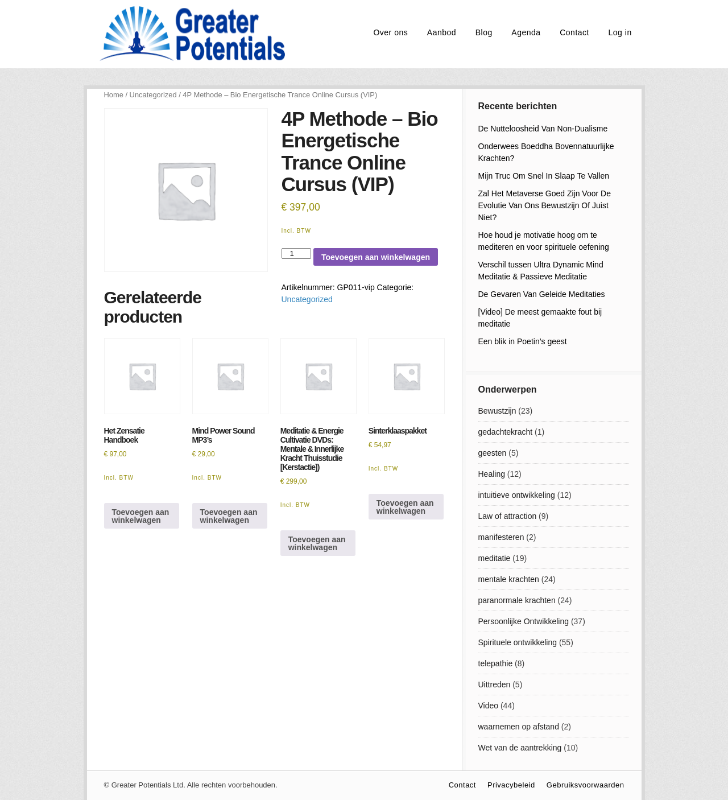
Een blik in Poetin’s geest (522, 341)
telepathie (495, 663)
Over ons (390, 32)
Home (113, 94)
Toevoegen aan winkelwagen (375, 257)
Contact (574, 32)
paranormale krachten (517, 600)
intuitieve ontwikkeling (516, 495)
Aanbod (441, 32)
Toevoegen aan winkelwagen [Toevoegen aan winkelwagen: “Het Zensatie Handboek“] (140, 516)
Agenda (525, 32)
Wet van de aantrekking (520, 747)
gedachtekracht (505, 431)
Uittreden (494, 684)
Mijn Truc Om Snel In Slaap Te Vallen (544, 175)
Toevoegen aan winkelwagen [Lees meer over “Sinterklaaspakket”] (405, 507)
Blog (484, 32)
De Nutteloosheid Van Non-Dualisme (543, 128)
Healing (491, 474)
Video (488, 705)
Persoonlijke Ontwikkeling (523, 621)
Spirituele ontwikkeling (517, 642)
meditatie (494, 558)
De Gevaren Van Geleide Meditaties (541, 294)
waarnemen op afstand (518, 726)
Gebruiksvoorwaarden (585, 785)
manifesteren (501, 537)
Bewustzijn (497, 410)
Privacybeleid (511, 785)
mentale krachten (508, 579)
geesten (492, 452)
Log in (620, 32)
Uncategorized (153, 94)
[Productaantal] (296, 253)
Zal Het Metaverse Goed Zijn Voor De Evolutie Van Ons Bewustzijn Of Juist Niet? (544, 205)
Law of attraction (507, 516)
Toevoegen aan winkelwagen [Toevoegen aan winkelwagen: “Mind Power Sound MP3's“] (229, 516)
